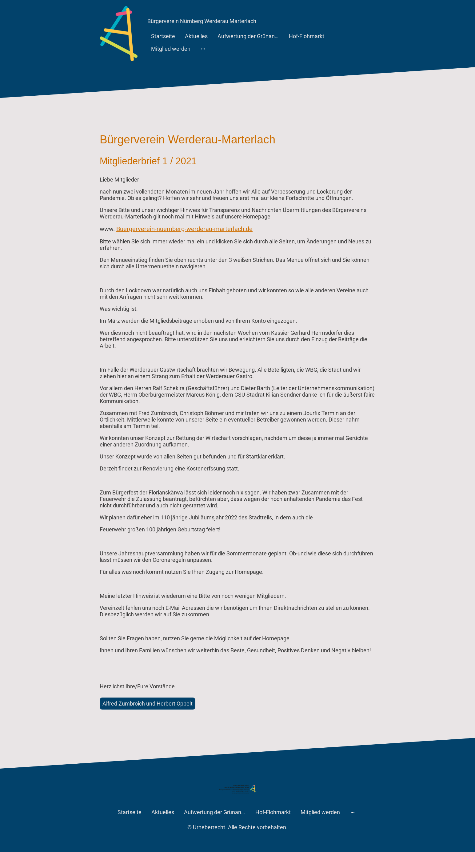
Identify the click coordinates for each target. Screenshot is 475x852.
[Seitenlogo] (119, 33)
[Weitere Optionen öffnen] (203, 48)
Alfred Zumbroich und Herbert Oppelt (147, 703)
